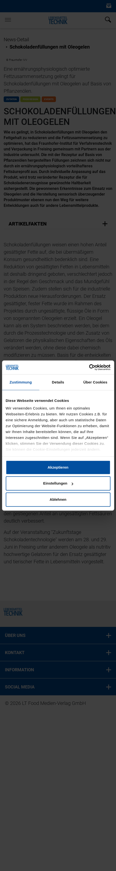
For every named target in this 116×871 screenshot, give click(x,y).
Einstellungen (58, 483)
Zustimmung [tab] (21, 382)
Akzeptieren (58, 467)
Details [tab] (58, 382)
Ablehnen (58, 499)
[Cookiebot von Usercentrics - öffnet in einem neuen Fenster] (88, 367)
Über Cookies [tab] (95, 382)
